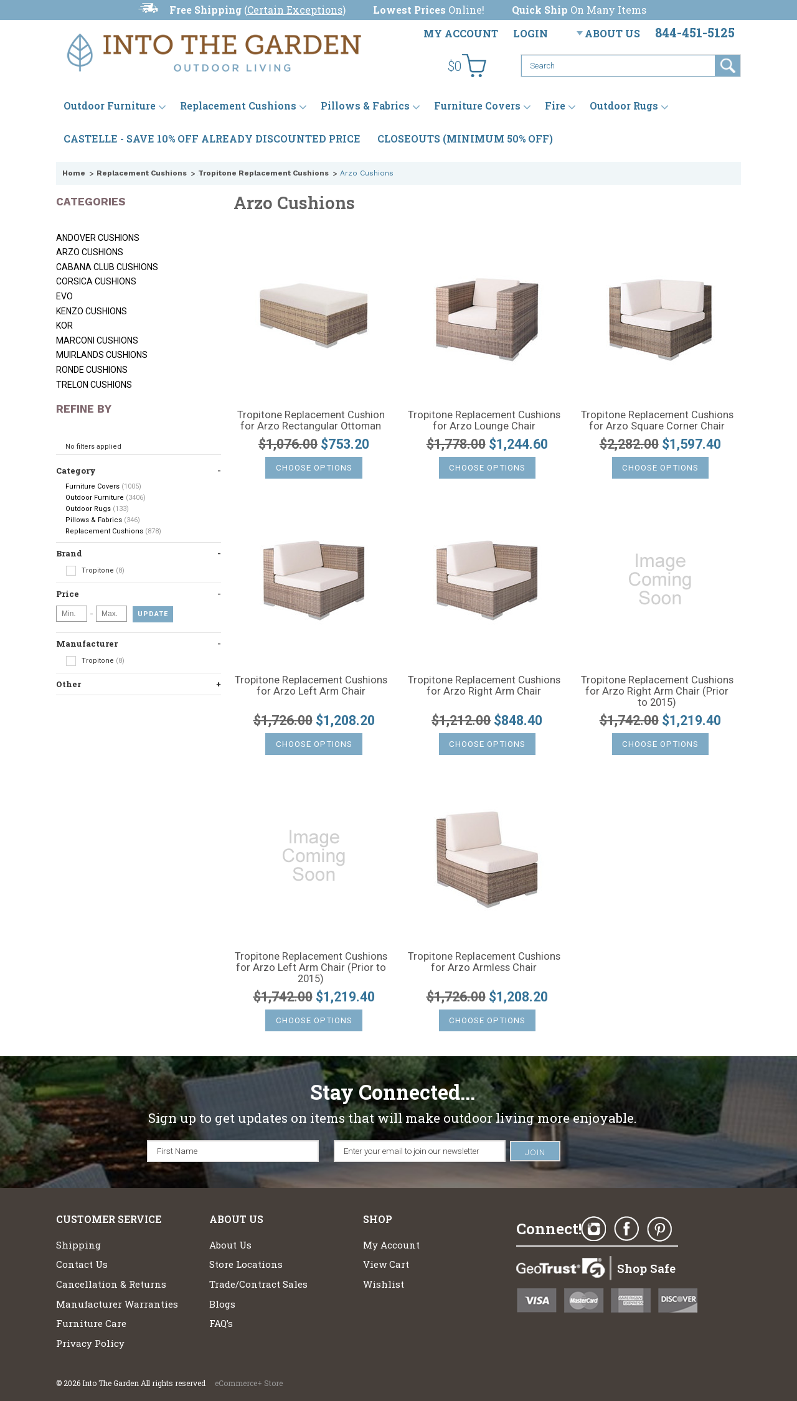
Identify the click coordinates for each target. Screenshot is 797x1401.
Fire (555, 105)
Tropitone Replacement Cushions (263, 173)
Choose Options (314, 467)
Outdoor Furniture (110, 105)
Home (73, 173)
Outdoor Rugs (624, 105)
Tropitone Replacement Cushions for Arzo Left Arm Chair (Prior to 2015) (311, 968)
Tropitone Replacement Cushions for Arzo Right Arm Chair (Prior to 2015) (657, 691)
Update (153, 614)
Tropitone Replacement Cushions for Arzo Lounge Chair (484, 421)
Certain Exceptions (294, 9)
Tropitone (95, 570)
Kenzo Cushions (91, 311)
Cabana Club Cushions (107, 267)
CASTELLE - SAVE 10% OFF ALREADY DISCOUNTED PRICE (212, 138)
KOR (64, 325)
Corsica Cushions (96, 281)
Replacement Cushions (238, 105)
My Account (460, 33)
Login (530, 33)
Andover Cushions (97, 238)
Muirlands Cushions (102, 355)
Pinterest (659, 1229)
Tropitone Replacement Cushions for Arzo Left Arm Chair (311, 686)
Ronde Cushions (92, 370)
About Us (612, 33)
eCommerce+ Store (249, 1383)
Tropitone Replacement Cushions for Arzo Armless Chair (484, 962)
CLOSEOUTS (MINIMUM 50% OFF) (465, 138)
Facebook (626, 1229)
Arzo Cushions (89, 252)
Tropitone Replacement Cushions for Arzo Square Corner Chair (657, 421)
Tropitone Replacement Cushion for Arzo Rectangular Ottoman (311, 421)
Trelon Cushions (94, 385)
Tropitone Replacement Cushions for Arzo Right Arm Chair (484, 686)
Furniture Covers (477, 105)
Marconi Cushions (97, 340)
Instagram (593, 1229)
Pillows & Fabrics (365, 105)
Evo (64, 296)
